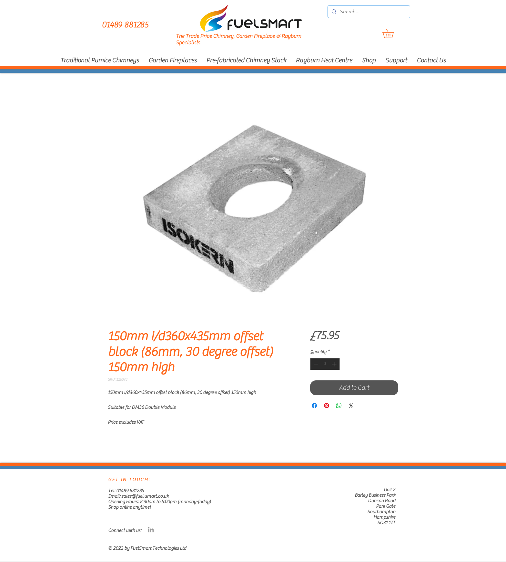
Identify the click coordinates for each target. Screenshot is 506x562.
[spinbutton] (325, 364)
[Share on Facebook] (314, 405)
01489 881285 (130, 490)
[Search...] (368, 11)
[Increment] (335, 364)
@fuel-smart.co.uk (149, 496)
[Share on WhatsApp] (339, 405)
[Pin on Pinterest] (326, 405)
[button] (392, 33)
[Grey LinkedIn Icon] (151, 529)
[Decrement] (315, 364)
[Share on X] (351, 405)
